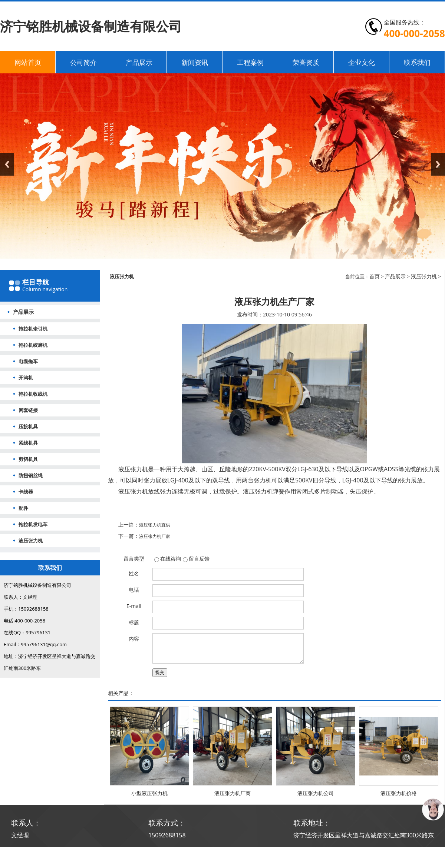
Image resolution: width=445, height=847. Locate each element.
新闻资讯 (194, 62)
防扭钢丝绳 (31, 475)
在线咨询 (170, 558)
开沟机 (26, 377)
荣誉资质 (306, 62)
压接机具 (28, 426)
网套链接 (28, 410)
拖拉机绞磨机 (33, 345)
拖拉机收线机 (33, 394)
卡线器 (26, 491)
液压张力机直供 (154, 525)
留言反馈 (199, 558)
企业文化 (361, 62)
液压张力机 (31, 540)
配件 (23, 508)
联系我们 (417, 62)
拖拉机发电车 (33, 524)
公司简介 (83, 62)
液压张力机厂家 (154, 536)
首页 (374, 276)
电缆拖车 (28, 361)
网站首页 (27, 62)
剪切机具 (28, 459)
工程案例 (250, 62)
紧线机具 (28, 442)
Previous (7, 164)
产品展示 (139, 62)
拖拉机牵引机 (33, 328)
